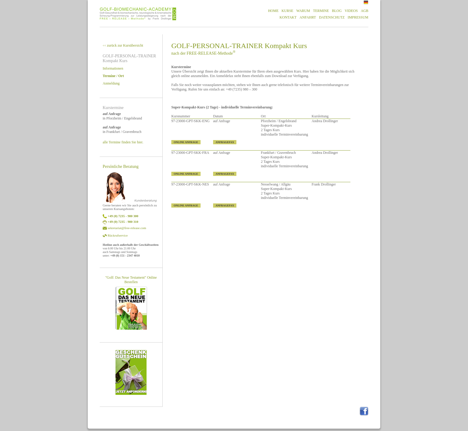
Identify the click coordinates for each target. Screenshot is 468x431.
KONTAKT (288, 17)
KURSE (287, 11)
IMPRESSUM (358, 17)
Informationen (113, 68)
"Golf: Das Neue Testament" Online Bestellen (131, 279)
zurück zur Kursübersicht (123, 45)
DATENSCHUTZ (332, 17)
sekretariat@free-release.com (127, 228)
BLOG (337, 11)
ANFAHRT (308, 17)
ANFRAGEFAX (224, 142)
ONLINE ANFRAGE (186, 142)
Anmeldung (111, 83)
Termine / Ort (113, 76)
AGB (364, 11)
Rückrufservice (118, 235)
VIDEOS (351, 11)
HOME (273, 11)
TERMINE (321, 11)
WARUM (303, 11)
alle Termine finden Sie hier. (123, 142)
